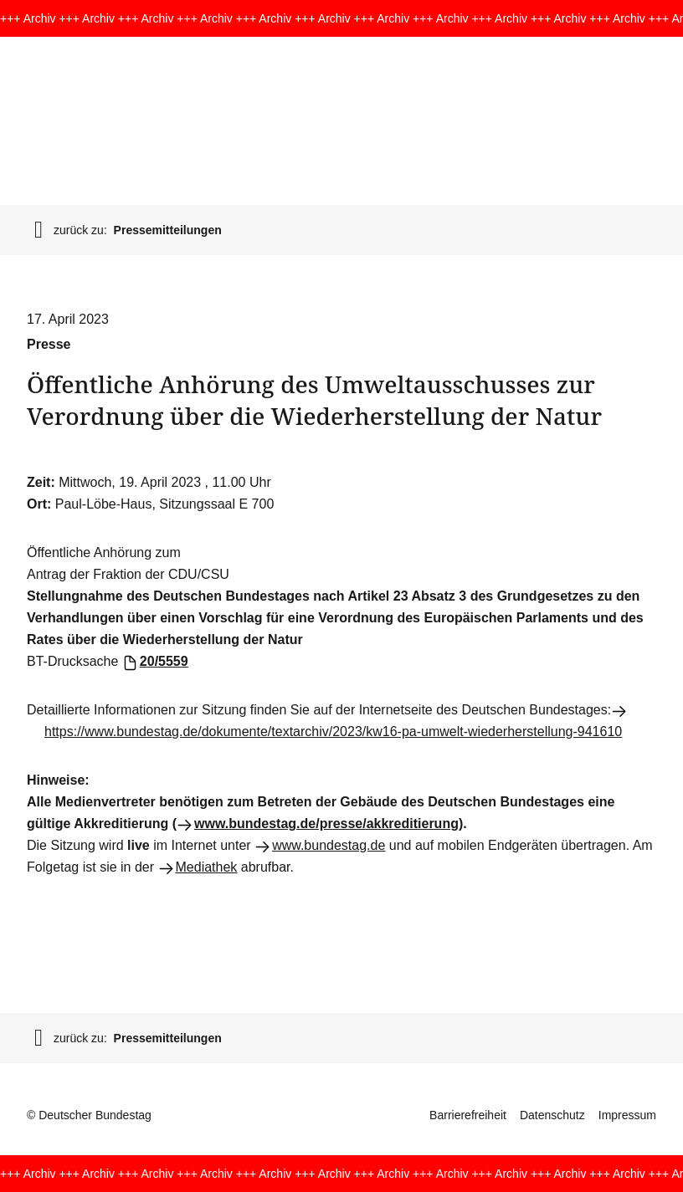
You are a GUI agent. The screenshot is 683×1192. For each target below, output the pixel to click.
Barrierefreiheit (467, 1115)
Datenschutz (552, 1115)
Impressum (627, 1115)
